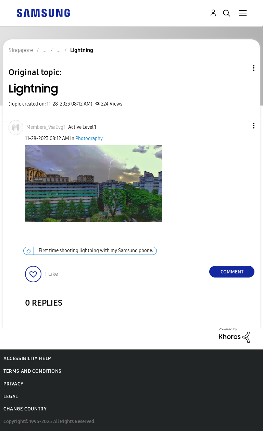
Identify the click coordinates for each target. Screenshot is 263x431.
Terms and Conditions (32, 371)
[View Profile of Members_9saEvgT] (45, 127)
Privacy (13, 384)
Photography (89, 138)
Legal (10, 396)
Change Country (25, 409)
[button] (242, 125)
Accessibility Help (27, 358)
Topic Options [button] (242, 68)
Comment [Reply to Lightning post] (232, 272)
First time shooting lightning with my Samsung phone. (96, 251)
